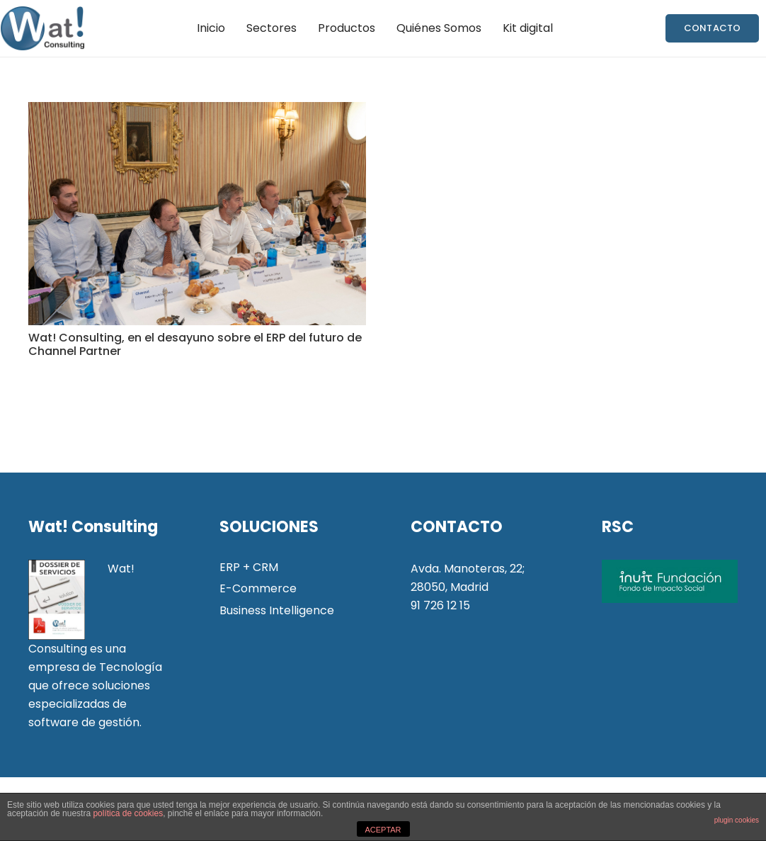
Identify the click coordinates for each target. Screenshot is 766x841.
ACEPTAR (383, 829)
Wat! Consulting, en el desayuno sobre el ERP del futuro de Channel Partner (195, 344)
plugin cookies (736, 820)
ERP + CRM (248, 567)
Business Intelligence (276, 610)
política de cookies (128, 813)
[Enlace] (42, 28)
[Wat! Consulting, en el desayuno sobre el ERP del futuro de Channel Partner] (197, 213)
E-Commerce (258, 588)
